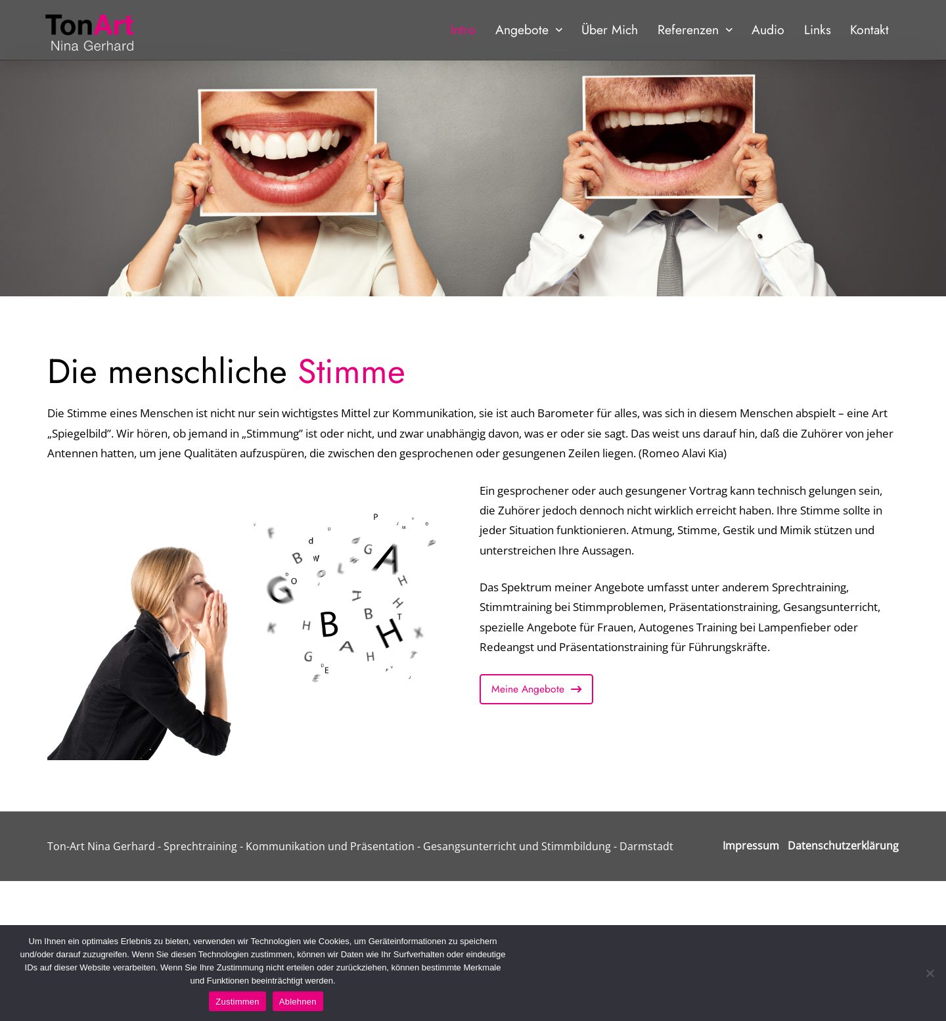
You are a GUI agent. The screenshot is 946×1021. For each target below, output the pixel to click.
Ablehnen (298, 1002)
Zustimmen (237, 1002)
